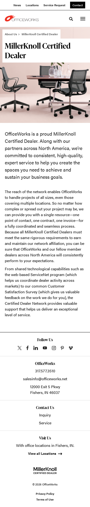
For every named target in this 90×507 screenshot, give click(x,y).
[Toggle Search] (71, 19)
